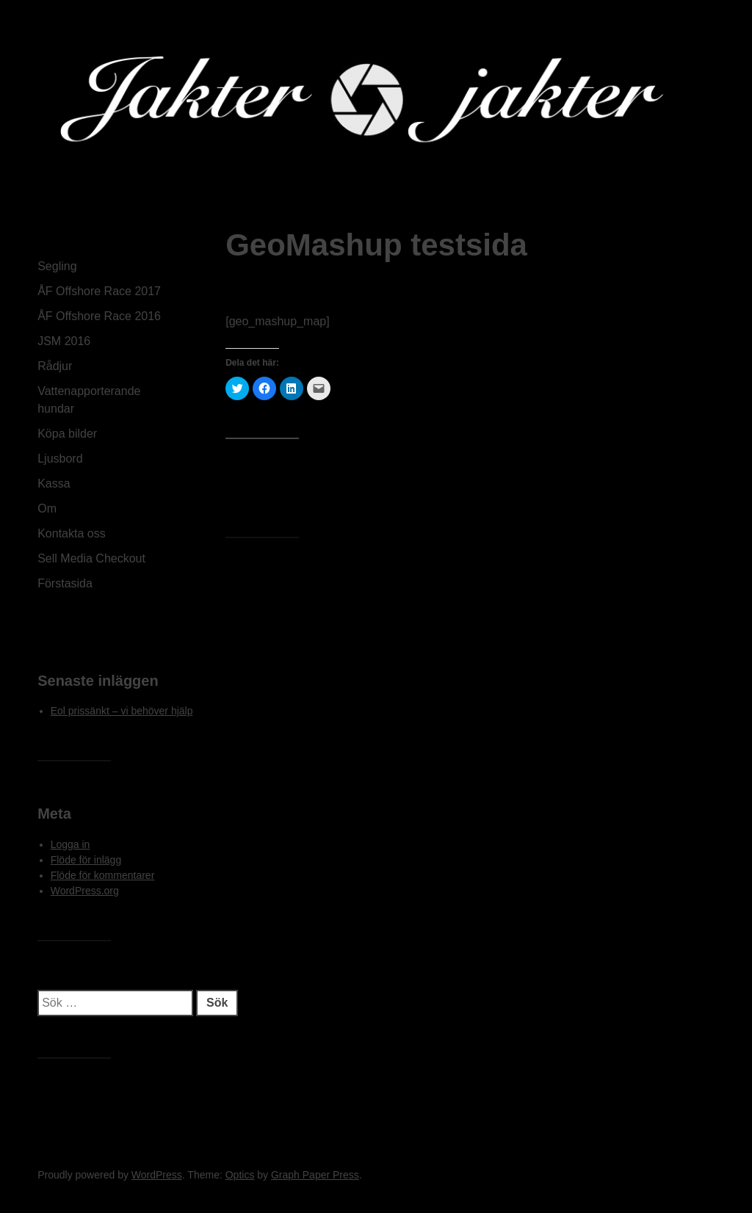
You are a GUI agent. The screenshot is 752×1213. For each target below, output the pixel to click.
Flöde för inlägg (86, 860)
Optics (240, 1175)
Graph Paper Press (315, 1175)
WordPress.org (85, 891)
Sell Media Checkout (91, 558)
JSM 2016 (63, 341)
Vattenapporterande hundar (88, 400)
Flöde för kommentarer (103, 875)
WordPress (156, 1175)
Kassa (53, 483)
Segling (56, 266)
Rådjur (54, 366)
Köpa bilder (67, 433)
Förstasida (65, 583)
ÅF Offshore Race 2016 (99, 316)
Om (47, 508)
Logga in (70, 844)
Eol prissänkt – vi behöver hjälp (122, 711)
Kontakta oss (71, 533)
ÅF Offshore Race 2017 (99, 291)
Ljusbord (59, 458)
